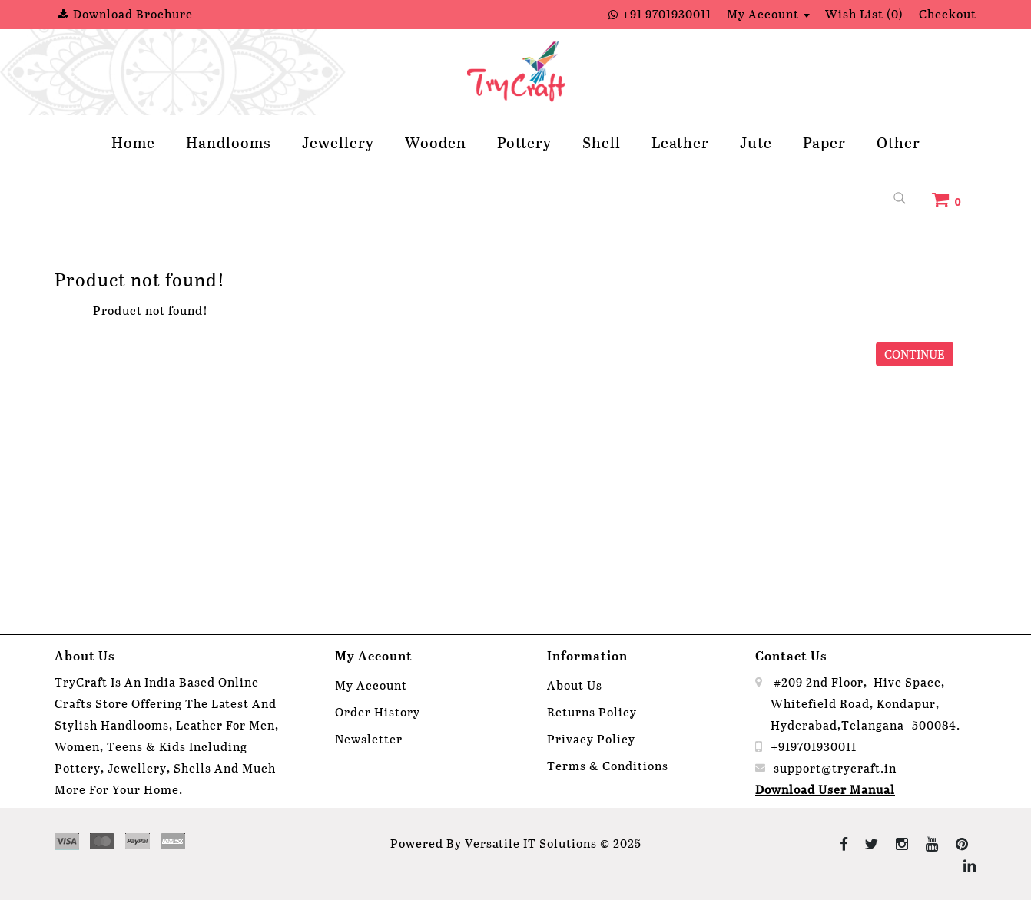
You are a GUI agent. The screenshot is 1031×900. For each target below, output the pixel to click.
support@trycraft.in (835, 767)
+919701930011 (814, 746)
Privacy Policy (591, 738)
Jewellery (338, 142)
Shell (601, 142)
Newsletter (369, 738)
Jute (756, 142)
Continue (914, 354)
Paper (824, 142)
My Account (371, 685)
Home (133, 142)
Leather (680, 142)
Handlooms (228, 142)
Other (898, 142)
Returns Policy (592, 711)
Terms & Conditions (607, 765)
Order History (377, 711)
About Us (574, 685)
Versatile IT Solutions (531, 843)
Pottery (524, 142)
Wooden (435, 142)
